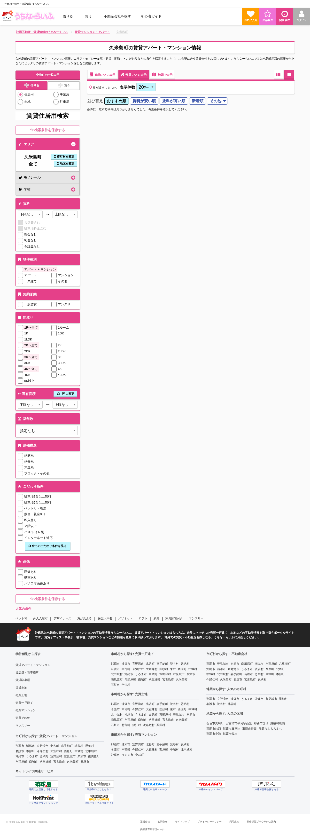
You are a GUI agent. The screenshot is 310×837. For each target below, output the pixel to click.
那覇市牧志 (230, 733)
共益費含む (32, 222)
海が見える (84, 618)
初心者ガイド (151, 16)
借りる (68, 16)
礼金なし (30, 240)
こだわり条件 (30, 486)
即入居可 (30, 520)
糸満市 (82, 756)
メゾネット (125, 618)
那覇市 (20, 746)
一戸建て (30, 281)
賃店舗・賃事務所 (27, 672)
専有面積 (47, 394)
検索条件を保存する (47, 130)
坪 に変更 (65, 393)
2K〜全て (31, 345)
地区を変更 (65, 163)
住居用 (29, 94)
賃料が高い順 (173, 101)
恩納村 (89, 746)
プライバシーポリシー (209, 821)
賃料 (23, 203)
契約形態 (27, 294)
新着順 (197, 101)
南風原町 (94, 756)
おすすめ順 (116, 101)
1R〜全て (31, 327)
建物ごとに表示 (102, 74)
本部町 (30, 751)
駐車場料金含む (35, 228)
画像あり (30, 572)
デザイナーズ (62, 618)
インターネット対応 (38, 538)
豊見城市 (70, 756)
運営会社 (145, 821)
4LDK (62, 375)
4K (60, 369)
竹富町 (126, 725)
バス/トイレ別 (34, 532)
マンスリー (66, 304)
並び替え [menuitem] (95, 101)
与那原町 (21, 761)
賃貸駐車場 (23, 680)
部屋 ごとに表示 (134, 74)
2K (60, 345)
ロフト (143, 618)
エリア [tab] (26, 144)
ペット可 (21, 618)
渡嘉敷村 (149, 725)
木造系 (29, 467)
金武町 (44, 756)
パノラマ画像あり (36, 583)
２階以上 (30, 526)
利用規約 (234, 821)
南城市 (33, 761)
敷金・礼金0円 (34, 514)
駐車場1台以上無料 (37, 496)
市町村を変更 (64, 156)
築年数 (25, 419)
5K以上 (29, 381)
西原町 (68, 751)
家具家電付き (174, 618)
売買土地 (21, 695)
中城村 (79, 751)
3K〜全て (31, 357)
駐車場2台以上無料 (37, 502)
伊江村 (126, 685)
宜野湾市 (42, 746)
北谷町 (54, 746)
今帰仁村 (42, 751)
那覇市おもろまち (270, 728)
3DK (27, 363)
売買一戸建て (24, 702)
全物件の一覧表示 (47, 75)
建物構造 (27, 445)
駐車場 (64, 101)
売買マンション (26, 710)
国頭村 (163, 669)
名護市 (20, 751)
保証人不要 (105, 618)
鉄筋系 (29, 455)
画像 (23, 561)
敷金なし (30, 234)
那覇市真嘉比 (231, 728)
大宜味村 (56, 751)
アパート (30, 275)
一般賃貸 (30, 304)
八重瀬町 (45, 761)
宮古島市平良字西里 (239, 723)
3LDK (62, 363)
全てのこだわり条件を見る (48, 546)
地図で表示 (162, 74)
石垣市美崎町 (215, 723)
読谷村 (79, 746)
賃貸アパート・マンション (33, 665)
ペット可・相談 (35, 508)
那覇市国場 (261, 723)
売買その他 (23, 717)
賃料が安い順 (144, 101)
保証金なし (32, 246)
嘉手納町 (67, 746)
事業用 (64, 94)
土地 (27, 101)
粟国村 (160, 725)
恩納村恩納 (277, 723)
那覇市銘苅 (213, 728)
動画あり (30, 577)
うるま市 (32, 756)
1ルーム (63, 327)
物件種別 (27, 259)
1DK (61, 333)
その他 (62, 281)
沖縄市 (20, 756)
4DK (27, 375)
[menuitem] (29, 16)
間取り (25, 317)
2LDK (62, 351)
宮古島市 (59, 761)
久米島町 (72, 761)
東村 (173, 669)
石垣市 (84, 761)
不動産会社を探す (117, 16)
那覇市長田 (249, 728)
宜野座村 (56, 756)
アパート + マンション (40, 269)
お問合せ (162, 821)
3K (60, 357)
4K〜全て (31, 369)
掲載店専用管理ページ (152, 829)
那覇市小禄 (213, 733)
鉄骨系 (29, 461)
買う (88, 16)
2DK (27, 351)
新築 (156, 618)
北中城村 (91, 751)
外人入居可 (40, 618)
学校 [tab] (25, 189)
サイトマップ (182, 821)
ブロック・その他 (36, 473)
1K (26, 333)
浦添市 (30, 746)
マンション (66, 275)
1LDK (28, 339)
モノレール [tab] (30, 177)
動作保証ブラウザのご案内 (261, 821)
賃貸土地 (21, 687)
